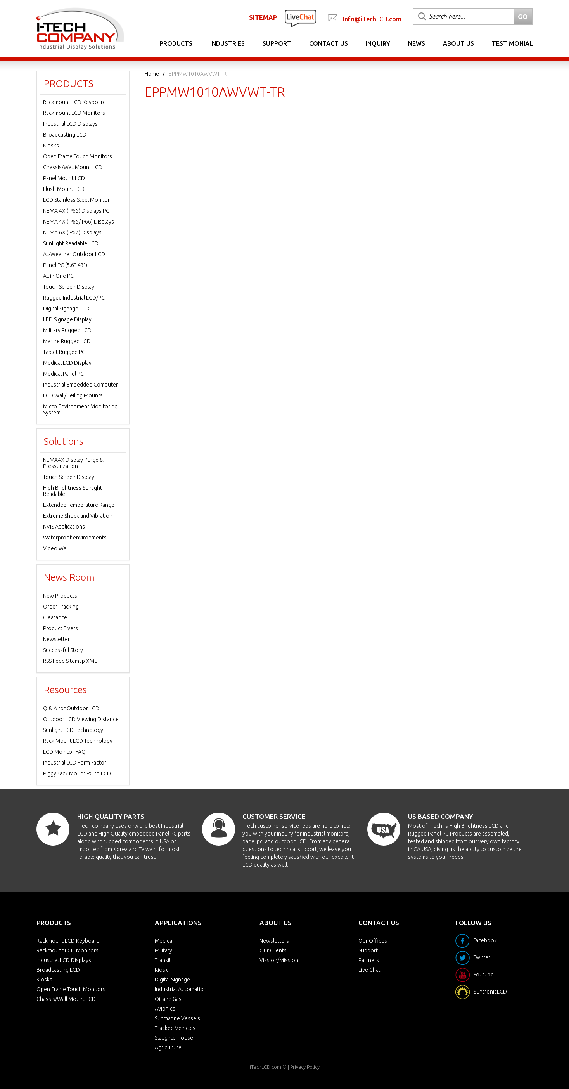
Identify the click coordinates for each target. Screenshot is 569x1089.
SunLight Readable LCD (71, 243)
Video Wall (56, 548)
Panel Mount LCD (64, 178)
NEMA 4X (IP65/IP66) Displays (78, 221)
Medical (164, 941)
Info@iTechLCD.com (372, 19)
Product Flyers (60, 628)
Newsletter (56, 639)
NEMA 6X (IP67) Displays (72, 232)
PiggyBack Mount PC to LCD (77, 773)
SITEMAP (263, 17)
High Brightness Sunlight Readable (72, 491)
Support (277, 43)
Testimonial (512, 43)
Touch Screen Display (68, 287)
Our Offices (372, 941)
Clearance (55, 617)
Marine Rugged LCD (67, 341)
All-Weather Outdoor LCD (74, 254)
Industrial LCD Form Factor (74, 763)
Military (163, 950)
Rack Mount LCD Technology (77, 741)
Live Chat (369, 970)
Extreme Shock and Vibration (77, 516)
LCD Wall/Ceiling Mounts (73, 395)
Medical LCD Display (67, 363)
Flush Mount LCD (64, 189)
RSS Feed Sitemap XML (70, 661)
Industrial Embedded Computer (80, 384)
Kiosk (161, 970)
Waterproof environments (75, 537)
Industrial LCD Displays (70, 124)
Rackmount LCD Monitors (74, 113)
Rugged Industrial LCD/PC (74, 298)
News (416, 43)
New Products (60, 596)
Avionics (165, 1009)
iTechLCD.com (265, 1067)
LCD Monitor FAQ (64, 752)
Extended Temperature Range (78, 505)
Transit (163, 960)
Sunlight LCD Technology (73, 730)
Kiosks (51, 145)
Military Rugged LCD (67, 330)
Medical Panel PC (63, 374)
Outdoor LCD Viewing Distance (81, 719)
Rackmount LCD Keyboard (74, 102)
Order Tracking (61, 606)
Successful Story (63, 650)
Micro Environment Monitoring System (80, 409)
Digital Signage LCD (66, 308)
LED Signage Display (67, 319)
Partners (368, 960)
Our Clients (273, 950)
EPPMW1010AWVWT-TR (198, 74)
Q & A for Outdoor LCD (71, 708)
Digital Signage (172, 979)
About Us (458, 43)
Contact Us (328, 43)
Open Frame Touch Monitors (77, 156)
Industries (227, 43)
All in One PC (58, 276)
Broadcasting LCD (64, 135)
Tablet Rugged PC (64, 352)
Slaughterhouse (174, 1038)
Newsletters (274, 941)
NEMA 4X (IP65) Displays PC (76, 211)
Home (152, 74)
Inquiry (378, 43)
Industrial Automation (181, 989)
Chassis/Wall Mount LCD (72, 167)
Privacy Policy (305, 1067)
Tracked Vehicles (175, 1028)
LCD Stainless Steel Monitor (76, 200)
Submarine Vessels (177, 1018)
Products (175, 43)
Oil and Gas (168, 999)
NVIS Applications (64, 527)
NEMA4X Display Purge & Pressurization (73, 463)
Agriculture (168, 1047)
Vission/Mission (278, 960)
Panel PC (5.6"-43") (65, 265)
